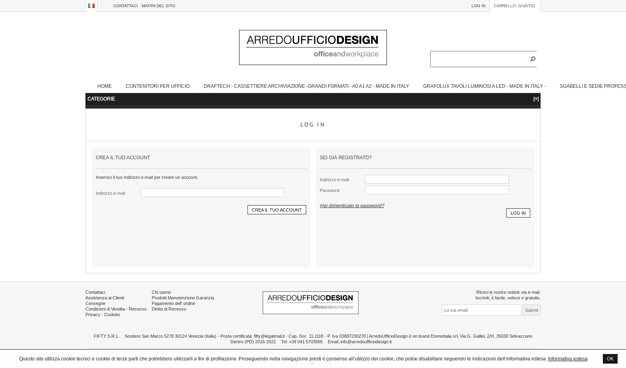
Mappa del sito (158, 5)
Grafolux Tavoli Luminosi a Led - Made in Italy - (484, 86)
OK (610, 359)
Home (104, 86)
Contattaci (125, 5)
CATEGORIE (313, 99)
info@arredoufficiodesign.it (366, 341)
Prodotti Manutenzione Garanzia (183, 298)
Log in (478, 5)
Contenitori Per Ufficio (158, 86)
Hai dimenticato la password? (352, 205)
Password (329, 190)
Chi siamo (161, 292)
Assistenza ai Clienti (104, 298)
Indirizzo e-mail (110, 193)
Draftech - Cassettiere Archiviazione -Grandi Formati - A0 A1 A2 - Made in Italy (306, 86)
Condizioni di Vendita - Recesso (116, 309)
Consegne (95, 303)
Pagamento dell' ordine (173, 303)
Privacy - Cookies (102, 314)
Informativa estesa (568, 359)
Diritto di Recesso (169, 309)
